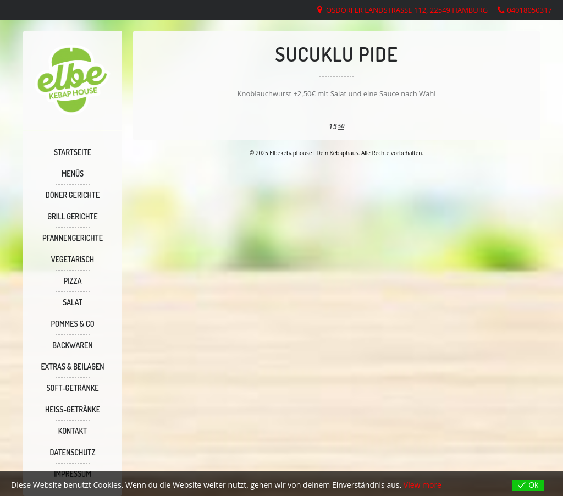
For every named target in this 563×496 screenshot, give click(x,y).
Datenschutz (72, 452)
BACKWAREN (72, 345)
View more (422, 485)
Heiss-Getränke (72, 409)
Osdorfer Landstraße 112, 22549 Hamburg (407, 10)
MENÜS (73, 173)
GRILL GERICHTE (72, 216)
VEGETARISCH (72, 259)
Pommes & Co (72, 323)
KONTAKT (72, 431)
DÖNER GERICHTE (73, 195)
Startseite (72, 152)
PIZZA (73, 280)
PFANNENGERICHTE (72, 238)
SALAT (72, 302)
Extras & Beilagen (72, 366)
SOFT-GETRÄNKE (72, 388)
